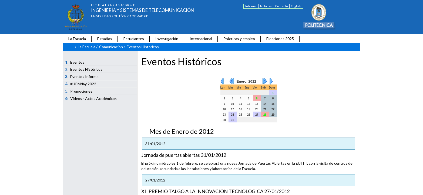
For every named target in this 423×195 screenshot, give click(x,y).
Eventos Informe (82, 76)
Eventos (75, 62)
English (296, 6)
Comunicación (111, 46)
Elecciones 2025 (280, 38)
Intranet (251, 6)
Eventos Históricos (84, 69)
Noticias (266, 6)
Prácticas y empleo (239, 38)
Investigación (166, 38)
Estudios (104, 38)
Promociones (79, 91)
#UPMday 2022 (80, 83)
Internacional (201, 38)
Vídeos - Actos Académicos (91, 98)
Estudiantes (133, 38)
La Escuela (77, 38)
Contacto (281, 6)
